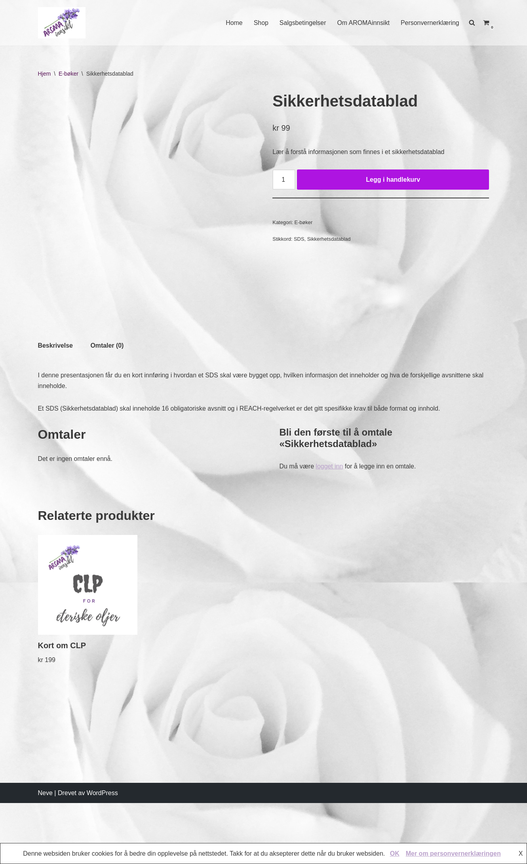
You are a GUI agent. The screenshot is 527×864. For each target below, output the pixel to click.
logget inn (329, 596)
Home (233, 22)
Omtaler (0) (107, 475)
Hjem (44, 73)
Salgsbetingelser (301, 22)
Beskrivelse (55, 475)
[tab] (55, 474)
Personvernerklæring (429, 22)
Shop (260, 22)
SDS (299, 239)
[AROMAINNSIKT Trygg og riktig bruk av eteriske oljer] (62, 22)
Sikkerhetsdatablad (329, 239)
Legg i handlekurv (393, 179)
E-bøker (68, 73)
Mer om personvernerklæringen (453, 853)
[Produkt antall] (283, 179)
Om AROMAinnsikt (363, 22)
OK (395, 853)
